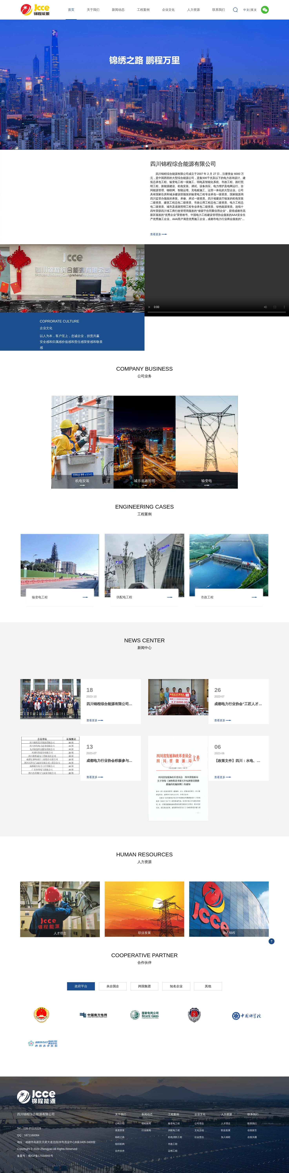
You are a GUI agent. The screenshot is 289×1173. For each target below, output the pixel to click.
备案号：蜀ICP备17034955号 (35, 1155)
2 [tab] (146, 146)
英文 (254, 9)
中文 (246, 9)
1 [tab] (142, 146)
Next (281, 83)
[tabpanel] (144, 85)
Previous (7, 83)
